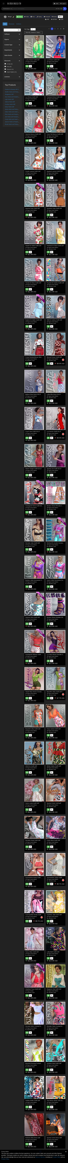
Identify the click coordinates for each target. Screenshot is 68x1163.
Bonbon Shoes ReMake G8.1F (56, 617)
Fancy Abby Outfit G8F (32, 952)
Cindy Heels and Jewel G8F (12, 119)
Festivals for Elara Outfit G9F (55, 245)
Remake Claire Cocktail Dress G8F (57, 1026)
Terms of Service (40, 1157)
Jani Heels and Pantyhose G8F (13, 116)
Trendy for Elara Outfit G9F (33, 283)
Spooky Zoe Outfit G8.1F (54, 468)
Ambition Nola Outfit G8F (54, 1063)
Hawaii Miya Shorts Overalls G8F (35, 691)
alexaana (29, 63)
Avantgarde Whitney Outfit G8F (34, 654)
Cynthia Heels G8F (10, 104)
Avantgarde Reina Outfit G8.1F (34, 506)
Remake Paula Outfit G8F (33, 840)
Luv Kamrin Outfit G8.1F (54, 431)
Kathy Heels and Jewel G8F (12, 111)
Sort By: (33, 32)
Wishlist (54, 16)
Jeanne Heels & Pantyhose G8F (14, 121)
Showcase (11, 24)
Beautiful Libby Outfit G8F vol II (56, 691)
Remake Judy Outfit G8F (32, 543)
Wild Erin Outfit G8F (31, 766)
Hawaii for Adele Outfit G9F (33, 245)
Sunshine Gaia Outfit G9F (54, 208)
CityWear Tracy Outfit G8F (33, 989)
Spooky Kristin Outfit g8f (54, 803)
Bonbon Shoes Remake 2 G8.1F (56, 506)
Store (33, 16)
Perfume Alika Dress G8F (32, 1137)
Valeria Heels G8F (10, 102)
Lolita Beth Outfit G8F (53, 952)
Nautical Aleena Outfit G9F (33, 134)
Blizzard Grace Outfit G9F (54, 357)
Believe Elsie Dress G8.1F (33, 394)
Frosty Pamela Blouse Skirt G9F (34, 357)
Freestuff (47, 16)
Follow (19, 16)
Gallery (39, 16)
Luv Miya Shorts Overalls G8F (55, 654)
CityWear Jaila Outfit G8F (54, 914)
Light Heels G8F (9, 99)
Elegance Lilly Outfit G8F (54, 989)
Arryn (33, 63)
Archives (18, 24)
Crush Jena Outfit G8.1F (32, 431)
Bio (60, 16)
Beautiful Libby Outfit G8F (33, 729)
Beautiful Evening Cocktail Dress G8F (36, 1063)
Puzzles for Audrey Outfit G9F (55, 283)
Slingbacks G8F (9, 94)
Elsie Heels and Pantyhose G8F (13, 114)
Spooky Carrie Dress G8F (54, 1137)
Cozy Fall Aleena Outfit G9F (55, 134)
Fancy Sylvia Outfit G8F (54, 729)
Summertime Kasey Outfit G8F (34, 877)
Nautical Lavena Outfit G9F (55, 171)
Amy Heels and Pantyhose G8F (13, 97)
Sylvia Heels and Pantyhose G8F (14, 109)
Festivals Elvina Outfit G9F (55, 97)
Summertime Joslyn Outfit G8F (56, 877)
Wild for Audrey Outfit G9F (54, 320)
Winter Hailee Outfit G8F (54, 766)
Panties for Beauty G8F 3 (12, 89)
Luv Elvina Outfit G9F (31, 97)
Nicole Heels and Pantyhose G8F (14, 124)
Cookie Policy (56, 1157)
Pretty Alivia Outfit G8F (53, 840)
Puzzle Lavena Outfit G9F (33, 171)
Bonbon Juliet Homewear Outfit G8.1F (36, 580)
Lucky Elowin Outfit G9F (32, 60)
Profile (26, 16)
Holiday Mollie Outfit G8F (32, 1100)
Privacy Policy (5, 1159)
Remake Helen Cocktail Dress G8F (35, 1026)
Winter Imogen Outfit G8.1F (33, 468)
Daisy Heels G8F (9, 107)
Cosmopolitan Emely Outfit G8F (34, 914)
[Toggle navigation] (3, 3)
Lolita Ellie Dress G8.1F (54, 394)
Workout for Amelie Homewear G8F (57, 543)
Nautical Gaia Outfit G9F (32, 208)
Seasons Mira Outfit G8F (32, 617)
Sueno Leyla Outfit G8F (32, 803)
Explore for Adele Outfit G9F (33, 320)
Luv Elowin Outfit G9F (53, 60)
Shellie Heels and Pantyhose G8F (14, 92)
